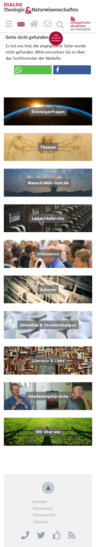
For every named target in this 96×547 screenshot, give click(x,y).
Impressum (43, 508)
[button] (33, 69)
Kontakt (40, 501)
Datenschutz (44, 515)
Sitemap (40, 521)
